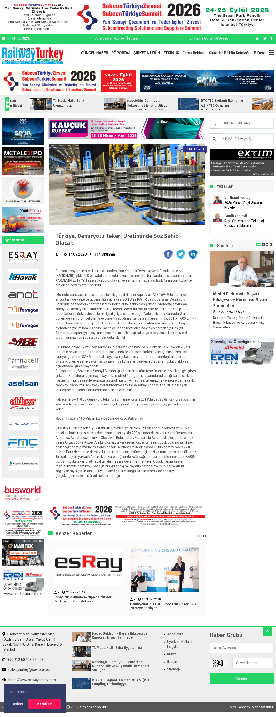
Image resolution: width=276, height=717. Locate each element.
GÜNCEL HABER (94, 53)
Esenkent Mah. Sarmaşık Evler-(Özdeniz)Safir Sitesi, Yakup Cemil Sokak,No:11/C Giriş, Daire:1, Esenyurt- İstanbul (32, 641)
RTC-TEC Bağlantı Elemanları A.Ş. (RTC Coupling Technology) (121, 682)
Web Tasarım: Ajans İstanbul (251, 707)
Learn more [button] (19, 692)
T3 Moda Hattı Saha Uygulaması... (97, 103)
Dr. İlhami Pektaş (237, 198)
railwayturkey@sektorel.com (27, 669)
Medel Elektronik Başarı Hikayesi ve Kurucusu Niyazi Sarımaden (240, 299)
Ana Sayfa (103, 38)
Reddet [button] (17, 704)
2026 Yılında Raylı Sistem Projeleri (243, 205)
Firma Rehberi (193, 53)
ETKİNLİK (171, 53)
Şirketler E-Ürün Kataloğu (229, 53)
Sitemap (173, 669)
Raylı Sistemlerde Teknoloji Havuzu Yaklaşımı (244, 223)
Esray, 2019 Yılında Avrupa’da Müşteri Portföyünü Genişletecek (83, 599)
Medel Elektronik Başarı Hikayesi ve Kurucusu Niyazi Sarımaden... (29, 106)
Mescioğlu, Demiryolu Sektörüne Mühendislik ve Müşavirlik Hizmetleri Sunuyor (120, 666)
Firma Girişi (201, 38)
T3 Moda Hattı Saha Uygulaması (117, 648)
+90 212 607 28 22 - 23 (22, 659)
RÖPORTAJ (120, 53)
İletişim (132, 38)
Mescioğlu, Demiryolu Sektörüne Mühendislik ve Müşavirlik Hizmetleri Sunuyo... (179, 106)
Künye (119, 38)
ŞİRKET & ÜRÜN (146, 53)
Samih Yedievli (235, 216)
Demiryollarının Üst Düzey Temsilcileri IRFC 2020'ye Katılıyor (163, 606)
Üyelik (221, 38)
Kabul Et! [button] (44, 704)
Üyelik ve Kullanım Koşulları (180, 644)
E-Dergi (260, 53)
